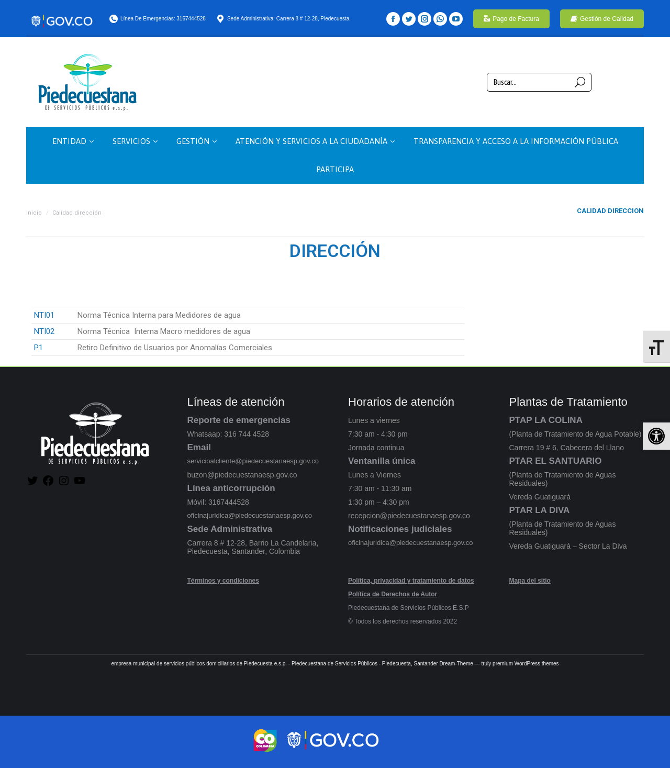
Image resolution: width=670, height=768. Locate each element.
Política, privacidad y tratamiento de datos (411, 580)
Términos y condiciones (223, 580)
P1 (38, 347)
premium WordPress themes (526, 663)
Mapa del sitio (530, 580)
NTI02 (44, 331)
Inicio (34, 212)
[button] (656, 436)
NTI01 (44, 315)
